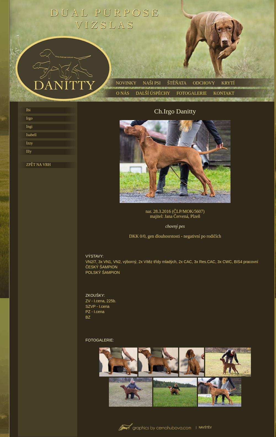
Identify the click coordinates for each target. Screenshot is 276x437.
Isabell (31, 135)
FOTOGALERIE (191, 93)
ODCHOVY (204, 83)
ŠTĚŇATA (176, 83)
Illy (28, 151)
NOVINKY (126, 83)
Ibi (28, 110)
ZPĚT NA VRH (38, 165)
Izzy (29, 143)
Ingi (29, 127)
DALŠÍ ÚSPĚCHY (153, 93)
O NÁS (122, 93)
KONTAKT (223, 93)
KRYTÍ (228, 83)
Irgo (29, 118)
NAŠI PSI (151, 83)
